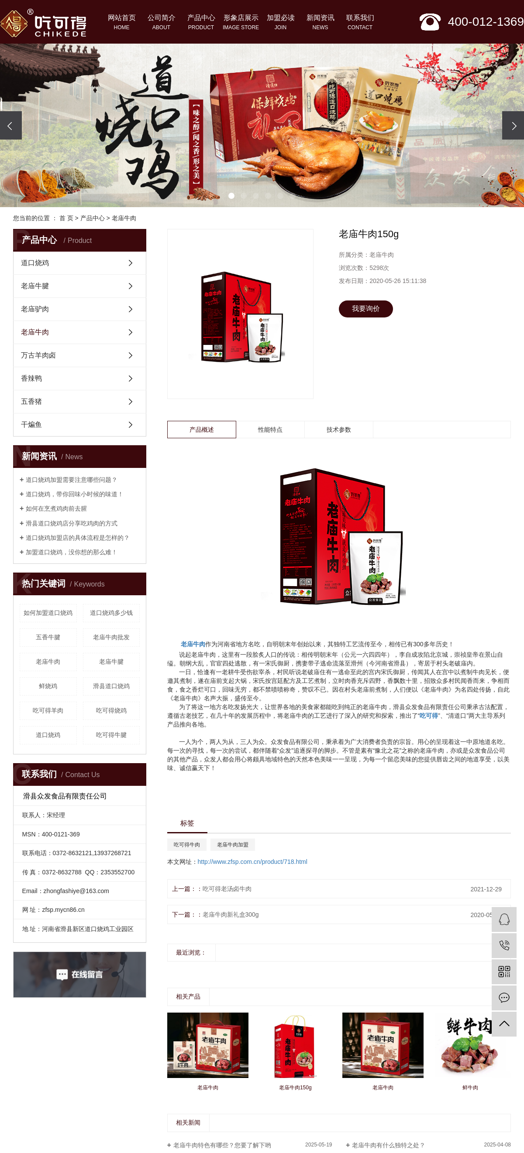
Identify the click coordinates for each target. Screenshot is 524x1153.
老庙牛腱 (35, 286)
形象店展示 (241, 23)
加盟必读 (280, 23)
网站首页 (121, 23)
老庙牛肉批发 (111, 637)
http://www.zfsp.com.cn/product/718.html (252, 861)
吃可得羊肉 (48, 710)
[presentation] (11, 125)
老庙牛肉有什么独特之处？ (388, 1145)
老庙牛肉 (124, 218)
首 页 (66, 218)
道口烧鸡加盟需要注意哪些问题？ (71, 479)
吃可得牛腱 (111, 734)
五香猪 (31, 401)
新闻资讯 (320, 23)
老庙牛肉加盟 (232, 845)
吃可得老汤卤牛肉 (227, 888)
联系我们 (360, 23)
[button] (231, 196)
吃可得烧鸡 (111, 710)
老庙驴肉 (35, 309)
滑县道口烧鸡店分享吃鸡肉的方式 (71, 523)
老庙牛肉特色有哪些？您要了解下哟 (222, 1145)
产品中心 (201, 23)
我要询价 (366, 308)
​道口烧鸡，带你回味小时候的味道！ (75, 494)
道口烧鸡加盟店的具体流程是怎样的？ (78, 537)
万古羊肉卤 (38, 355)
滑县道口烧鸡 (111, 685)
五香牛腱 (48, 637)
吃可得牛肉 (187, 845)
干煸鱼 (31, 424)
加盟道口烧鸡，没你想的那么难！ (71, 552)
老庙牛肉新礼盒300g (231, 914)
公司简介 (161, 23)
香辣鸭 (31, 378)
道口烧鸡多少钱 (111, 612)
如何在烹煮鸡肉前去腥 (56, 508)
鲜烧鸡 (48, 685)
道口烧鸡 (35, 262)
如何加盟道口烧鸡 (48, 612)
